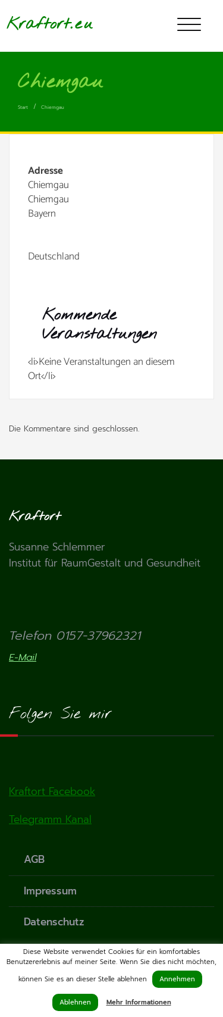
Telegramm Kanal (50, 819)
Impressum (50, 891)
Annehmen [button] (177, 979)
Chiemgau (52, 107)
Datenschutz (54, 922)
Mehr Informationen (138, 1002)
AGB (34, 859)
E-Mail (22, 657)
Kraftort (38, 24)
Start (23, 107)
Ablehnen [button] (75, 1002)
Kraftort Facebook (52, 791)
